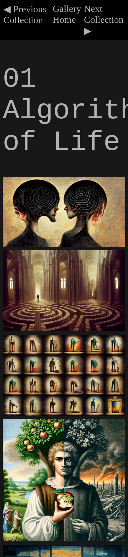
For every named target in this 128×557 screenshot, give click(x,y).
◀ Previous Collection (24, 14)
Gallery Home (67, 14)
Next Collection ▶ (104, 19)
